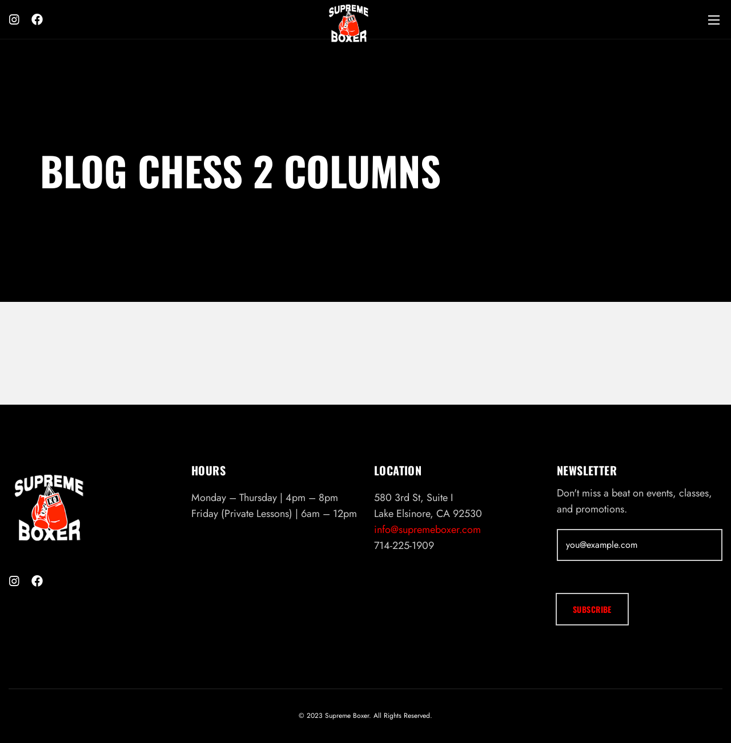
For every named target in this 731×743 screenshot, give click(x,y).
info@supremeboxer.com (427, 529)
